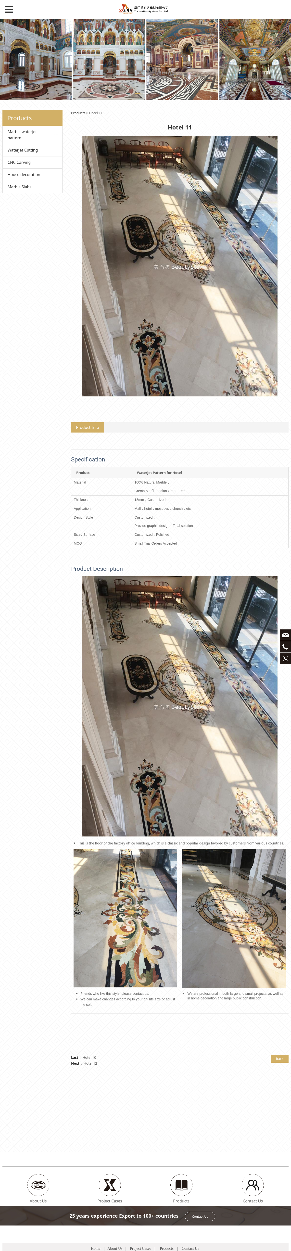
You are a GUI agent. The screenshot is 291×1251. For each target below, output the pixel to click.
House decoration (24, 174)
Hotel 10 (89, 1057)
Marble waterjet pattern (22, 134)
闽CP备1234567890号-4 (191, 1244)
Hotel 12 (90, 1063)
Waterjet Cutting (23, 150)
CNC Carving (19, 162)
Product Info (87, 427)
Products (78, 113)
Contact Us (200, 1144)
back (279, 1058)
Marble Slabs (19, 187)
